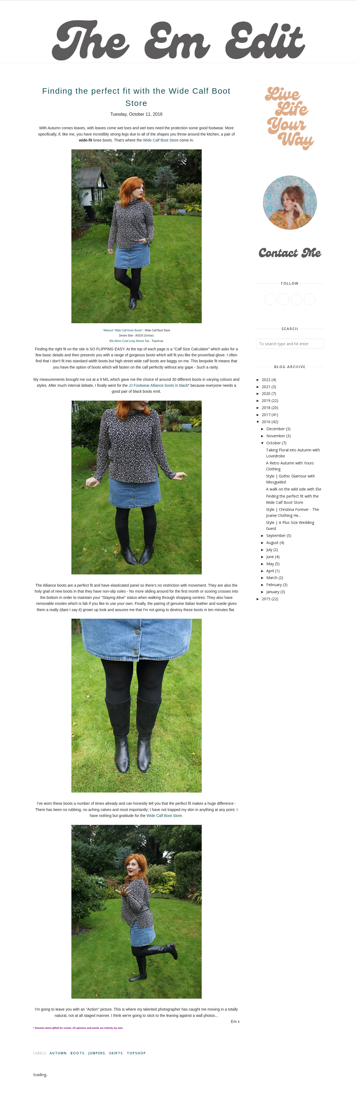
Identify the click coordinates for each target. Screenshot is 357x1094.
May (270, 563)
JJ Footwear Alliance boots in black (158, 385)
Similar (149, 335)
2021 (266, 386)
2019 (266, 400)
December (275, 428)
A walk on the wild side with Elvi (293, 489)
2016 (266, 421)
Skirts (116, 1053)
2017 (266, 414)
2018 (266, 407)
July (269, 549)
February (274, 584)
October (273, 442)
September (276, 535)
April (270, 570)
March (271, 577)
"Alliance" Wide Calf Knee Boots (122, 330)
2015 (266, 598)
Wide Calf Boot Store (161, 140)
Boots (78, 1053)
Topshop (136, 1053)
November (275, 435)
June (270, 556)
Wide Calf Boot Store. (165, 815)
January (272, 591)
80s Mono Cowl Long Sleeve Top (129, 340)
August (272, 542)
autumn (58, 1053)
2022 (266, 379)
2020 (266, 393)
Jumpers (97, 1053)
